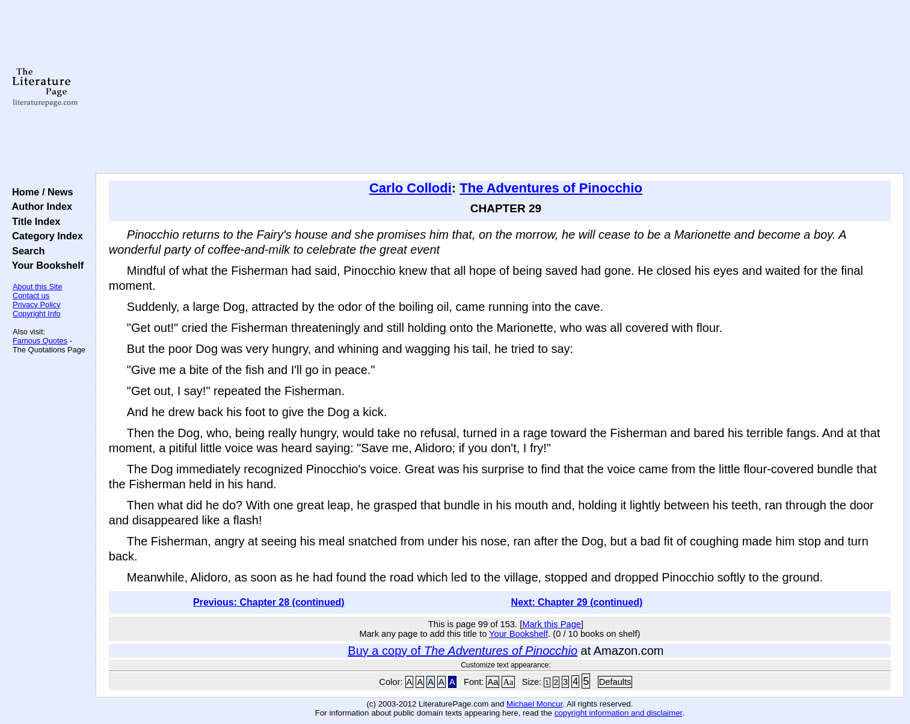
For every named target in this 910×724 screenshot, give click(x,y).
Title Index (33, 221)
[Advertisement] (500, 87)
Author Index (39, 206)
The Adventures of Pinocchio (551, 187)
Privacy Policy (37, 304)
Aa (492, 682)
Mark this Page (551, 624)
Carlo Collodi (410, 187)
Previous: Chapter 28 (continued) (269, 602)
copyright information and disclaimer (619, 712)
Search (26, 250)
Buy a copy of (462, 650)
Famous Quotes (40, 340)
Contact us (31, 295)
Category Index (45, 235)
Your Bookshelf (45, 265)
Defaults (615, 682)
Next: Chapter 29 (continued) (577, 602)
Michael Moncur (534, 703)
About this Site (38, 286)
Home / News (40, 191)
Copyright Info (37, 313)
